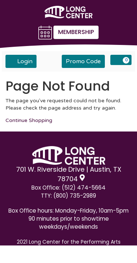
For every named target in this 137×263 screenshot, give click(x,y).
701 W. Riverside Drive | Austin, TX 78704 (68, 174)
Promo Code (83, 61)
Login (21, 61)
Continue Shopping (28, 120)
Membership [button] (76, 32)
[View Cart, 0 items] (121, 60)
